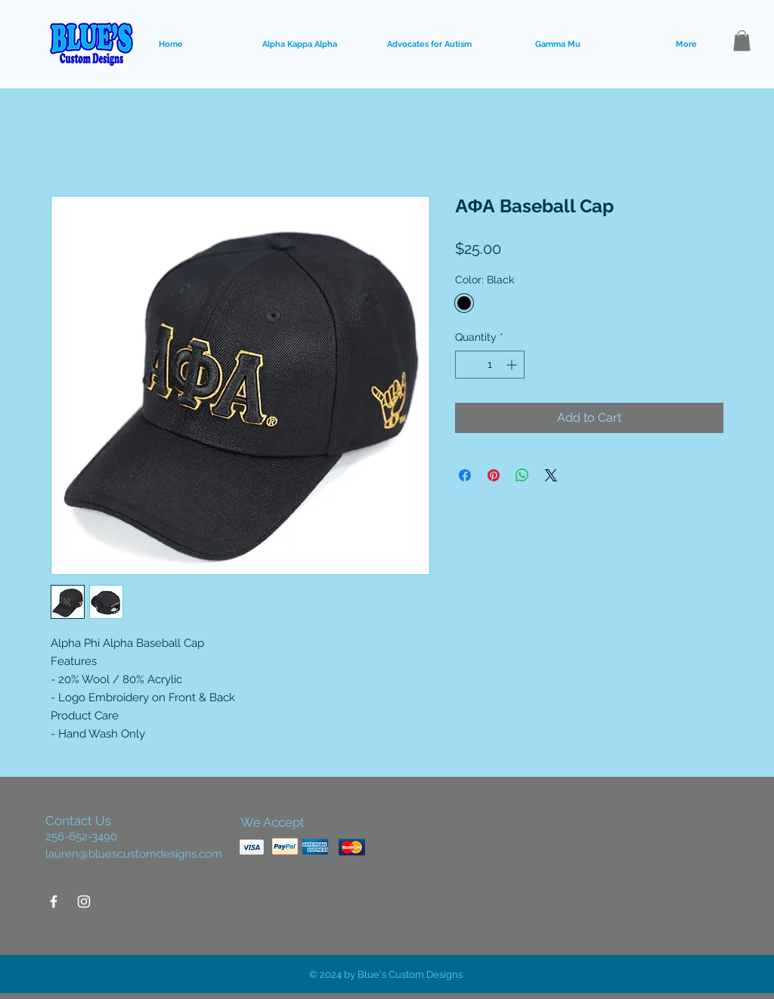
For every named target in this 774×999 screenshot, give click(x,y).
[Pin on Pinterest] (494, 475)
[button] (742, 40)
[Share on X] (551, 475)
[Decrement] (466, 364)
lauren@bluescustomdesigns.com (133, 854)
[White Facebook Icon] (53, 901)
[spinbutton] (489, 364)
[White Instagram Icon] (84, 901)
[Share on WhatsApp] (522, 475)
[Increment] (512, 364)
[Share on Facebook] (465, 475)
